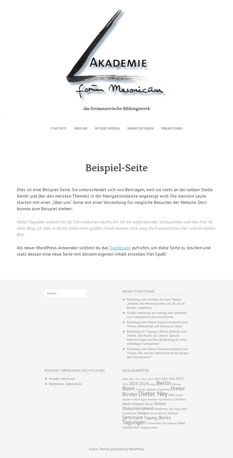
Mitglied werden (107, 128)
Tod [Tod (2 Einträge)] (164, 423)
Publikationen (171, 128)
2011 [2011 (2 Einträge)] (137, 379)
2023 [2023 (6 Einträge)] (133, 383)
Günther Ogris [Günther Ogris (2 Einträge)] (139, 399)
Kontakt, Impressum (62, 379)
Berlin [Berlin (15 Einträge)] (164, 383)
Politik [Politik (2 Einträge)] (184, 409)
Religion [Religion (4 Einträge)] (143, 413)
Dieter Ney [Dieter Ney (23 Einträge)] (153, 393)
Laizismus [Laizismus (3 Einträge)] (179, 399)
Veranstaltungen (140, 128)
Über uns (80, 128)
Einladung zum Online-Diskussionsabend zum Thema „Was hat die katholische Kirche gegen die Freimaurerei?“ (158, 353)
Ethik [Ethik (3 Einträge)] (172, 395)
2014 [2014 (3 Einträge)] (157, 379)
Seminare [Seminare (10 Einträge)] (132, 417)
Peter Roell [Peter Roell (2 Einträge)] (174, 409)
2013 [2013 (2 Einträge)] (150, 379)
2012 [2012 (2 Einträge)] (144, 379)
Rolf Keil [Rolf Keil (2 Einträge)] (162, 413)
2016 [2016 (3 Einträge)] (172, 379)
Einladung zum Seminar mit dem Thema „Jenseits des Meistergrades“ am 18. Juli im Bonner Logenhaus (156, 303)
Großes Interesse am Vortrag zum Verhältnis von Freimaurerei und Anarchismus (157, 315)
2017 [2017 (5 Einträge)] (180, 378)
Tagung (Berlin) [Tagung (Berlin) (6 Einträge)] (157, 417)
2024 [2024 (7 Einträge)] (144, 383)
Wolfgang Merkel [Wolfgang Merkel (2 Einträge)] (149, 427)
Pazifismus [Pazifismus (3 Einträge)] (161, 409)
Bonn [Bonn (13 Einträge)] (128, 388)
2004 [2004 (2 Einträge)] (125, 379)
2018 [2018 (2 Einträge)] (125, 384)
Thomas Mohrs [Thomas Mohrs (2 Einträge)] (154, 423)
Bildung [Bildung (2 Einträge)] (176, 384)
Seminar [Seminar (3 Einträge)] (172, 413)
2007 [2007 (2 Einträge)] (131, 379)
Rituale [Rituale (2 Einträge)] (153, 413)
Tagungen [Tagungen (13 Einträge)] (134, 422)
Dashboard (120, 248)
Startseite (59, 128)
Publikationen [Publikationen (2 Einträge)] (129, 413)
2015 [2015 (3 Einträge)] (164, 379)
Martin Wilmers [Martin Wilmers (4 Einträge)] (133, 404)
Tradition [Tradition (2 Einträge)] (171, 423)
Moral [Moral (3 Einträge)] (149, 404)
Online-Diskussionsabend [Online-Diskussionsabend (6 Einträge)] (144, 406)
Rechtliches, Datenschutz (65, 384)
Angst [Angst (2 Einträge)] (153, 384)
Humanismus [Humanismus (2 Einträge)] (165, 399)
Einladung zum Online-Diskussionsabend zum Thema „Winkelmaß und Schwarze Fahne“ (157, 324)
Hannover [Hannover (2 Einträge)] (153, 399)
